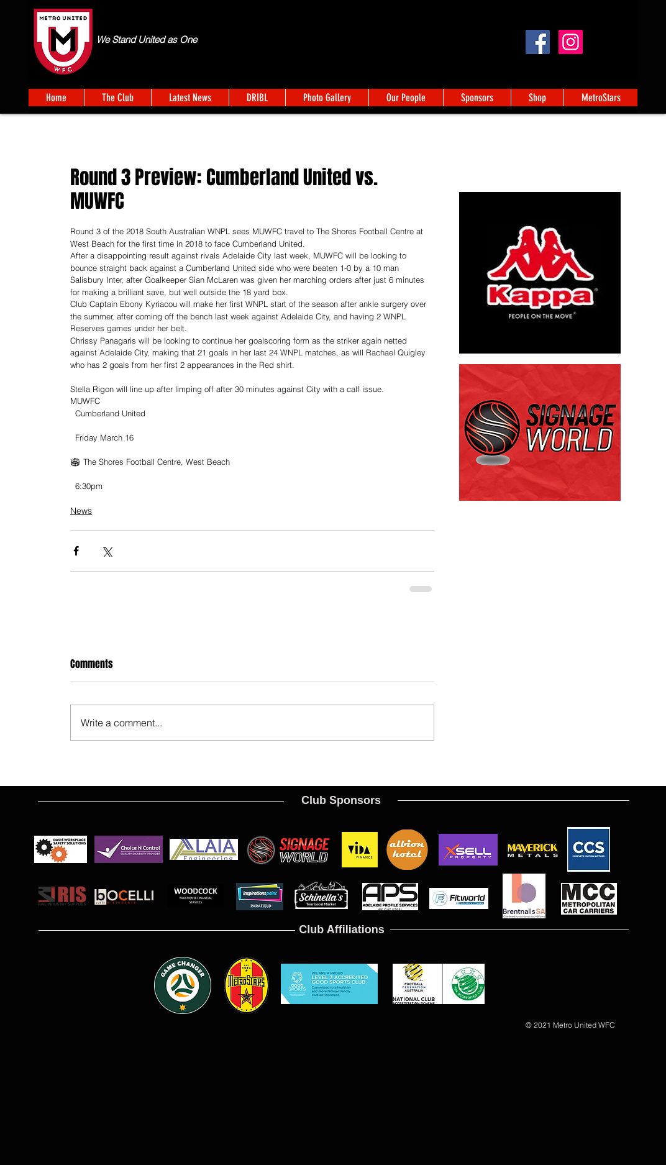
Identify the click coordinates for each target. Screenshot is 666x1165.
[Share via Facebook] (76, 551)
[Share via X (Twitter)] (106, 551)
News (81, 510)
